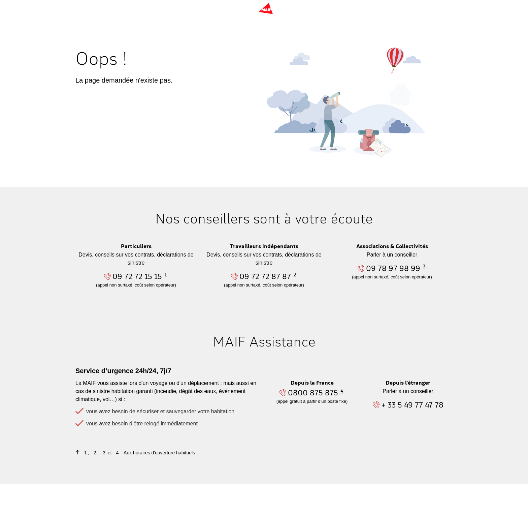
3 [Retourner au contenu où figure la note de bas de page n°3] (104, 452)
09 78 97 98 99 (393, 268)
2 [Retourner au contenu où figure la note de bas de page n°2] (95, 452)
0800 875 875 (313, 392)
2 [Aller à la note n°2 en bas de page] (294, 274)
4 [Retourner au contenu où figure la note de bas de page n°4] (117, 452)
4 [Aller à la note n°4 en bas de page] (341, 391)
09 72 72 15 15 (137, 276)
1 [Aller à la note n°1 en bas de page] (165, 274)
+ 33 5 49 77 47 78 (412, 404)
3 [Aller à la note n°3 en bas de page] (424, 266)
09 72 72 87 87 (265, 276)
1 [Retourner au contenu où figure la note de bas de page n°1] (85, 452)
